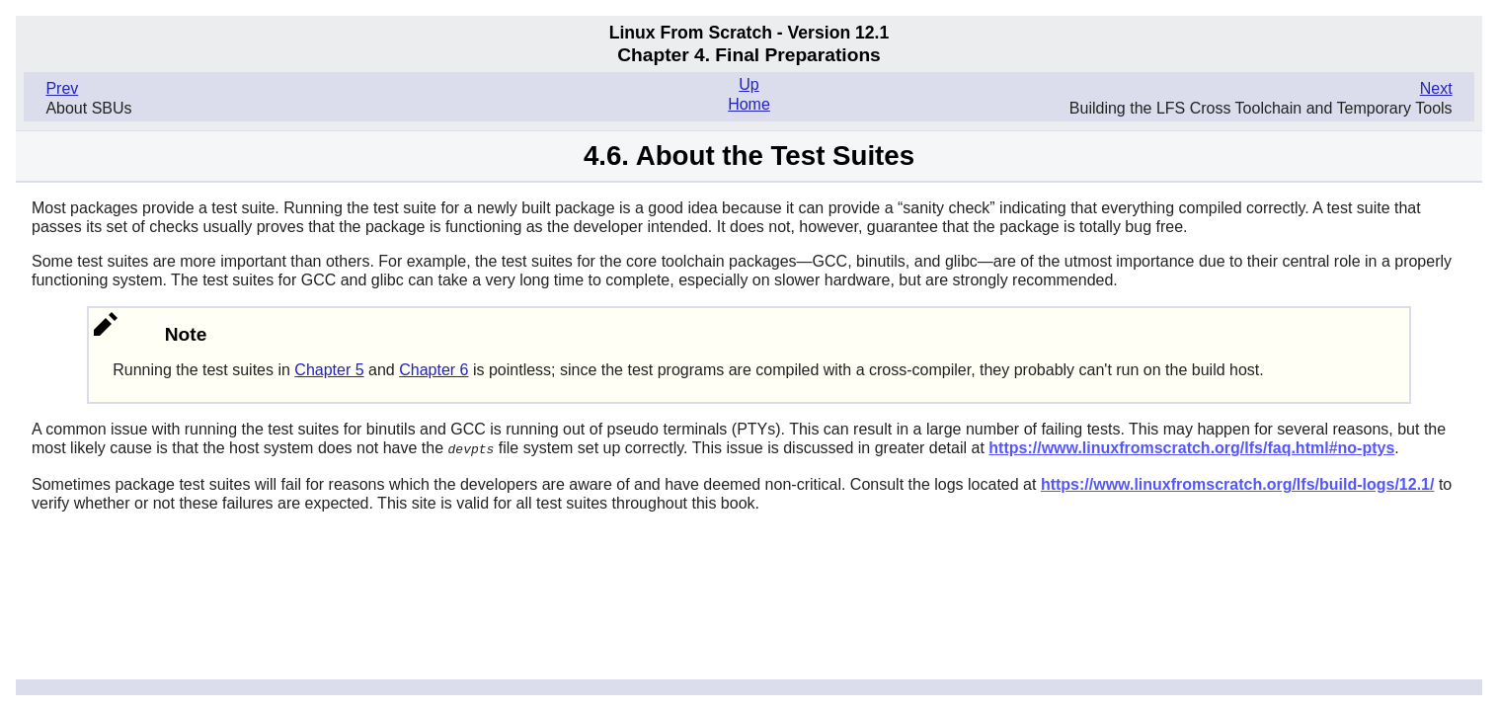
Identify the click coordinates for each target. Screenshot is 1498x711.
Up (748, 84)
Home (749, 104)
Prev (61, 88)
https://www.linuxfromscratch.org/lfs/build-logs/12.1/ (1238, 483)
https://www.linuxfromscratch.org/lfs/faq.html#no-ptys (1191, 447)
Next (1436, 88)
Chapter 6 (433, 369)
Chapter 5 (328, 369)
